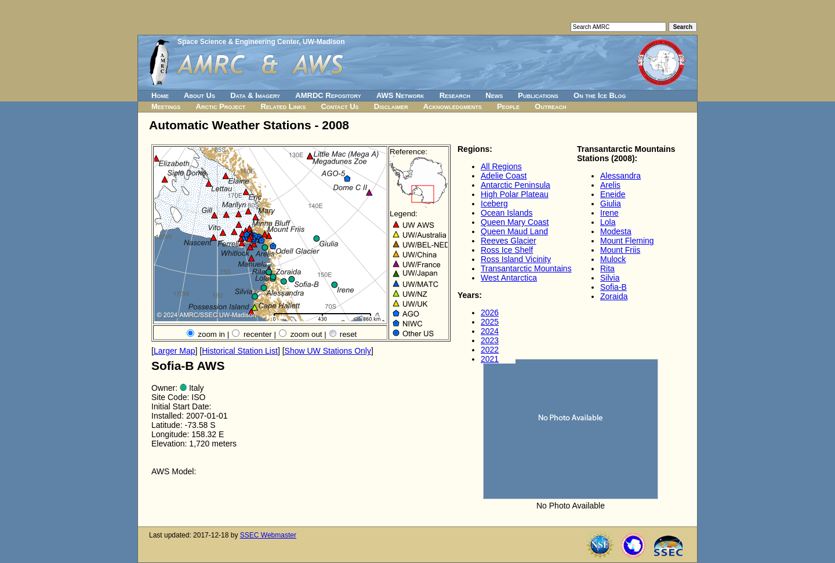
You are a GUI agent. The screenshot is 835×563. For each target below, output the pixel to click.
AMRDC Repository (328, 95)
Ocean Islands (507, 212)
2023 (490, 340)
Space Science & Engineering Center (238, 42)
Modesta (615, 231)
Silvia (609, 277)
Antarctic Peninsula (515, 185)
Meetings (165, 106)
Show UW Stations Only (328, 350)
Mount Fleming (627, 240)
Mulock (613, 259)
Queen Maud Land (514, 231)
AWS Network (400, 95)
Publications (538, 95)
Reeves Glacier (508, 240)
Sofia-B (613, 287)
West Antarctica (509, 277)
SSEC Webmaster (268, 535)
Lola (607, 222)
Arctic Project (221, 106)
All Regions (501, 166)
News (494, 95)
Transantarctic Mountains (526, 268)
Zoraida (613, 296)
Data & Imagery (255, 95)
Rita (607, 268)
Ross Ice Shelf (507, 250)
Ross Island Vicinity (516, 259)
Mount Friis (620, 250)
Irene (609, 212)
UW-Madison (323, 42)
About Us (199, 95)
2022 (490, 349)
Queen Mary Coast (515, 222)
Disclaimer (391, 106)
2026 (490, 312)
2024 (490, 331)
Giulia (610, 203)
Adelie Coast (504, 175)
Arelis (610, 185)
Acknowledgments (452, 106)
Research (455, 95)
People (508, 106)
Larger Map (174, 350)
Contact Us (339, 106)
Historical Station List (240, 350)
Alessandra (620, 175)
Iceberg (494, 203)
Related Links (283, 106)
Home (160, 95)
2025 (490, 321)
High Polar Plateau (515, 194)
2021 (490, 359)
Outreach (550, 106)
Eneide (613, 194)
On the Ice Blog (599, 95)
